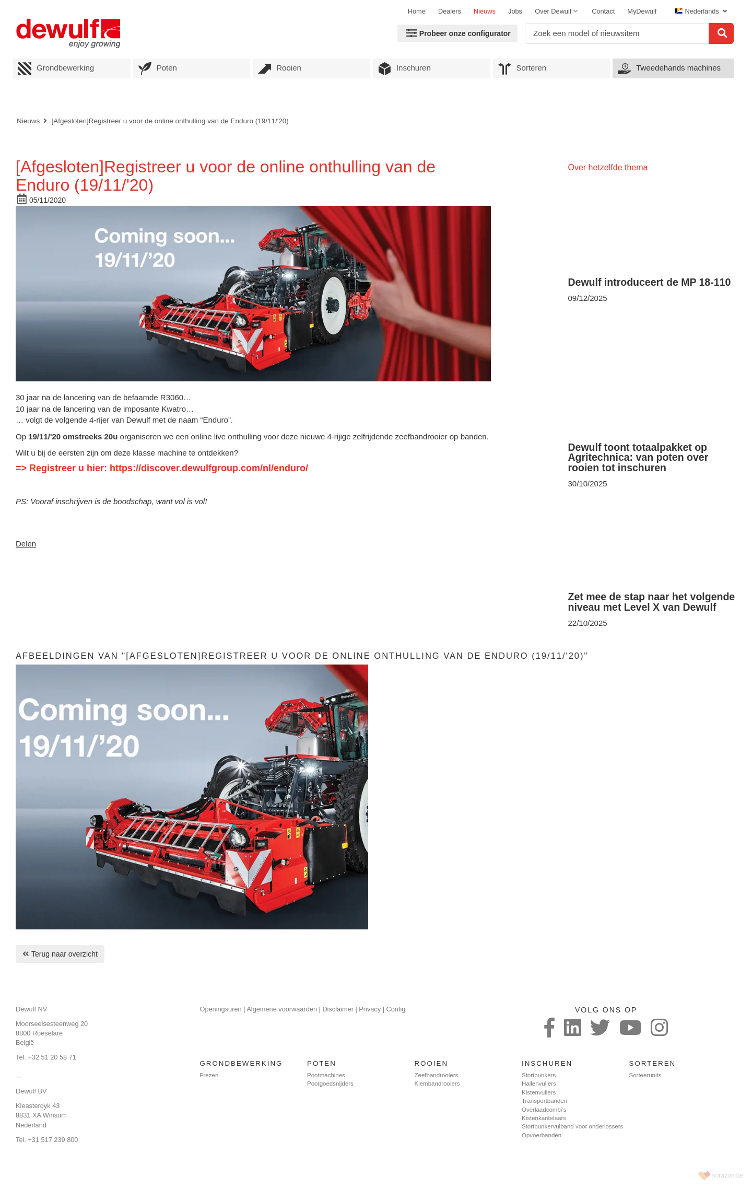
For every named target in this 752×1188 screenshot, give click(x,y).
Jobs (515, 11)
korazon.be (727, 1175)
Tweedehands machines (669, 68)
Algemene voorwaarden (281, 1009)
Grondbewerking (56, 68)
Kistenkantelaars (544, 1118)
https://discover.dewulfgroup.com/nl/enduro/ (209, 468)
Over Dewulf (553, 11)
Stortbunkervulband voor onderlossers (572, 1126)
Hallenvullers (539, 1083)
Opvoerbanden (541, 1135)
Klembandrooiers (437, 1083)
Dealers (449, 11)
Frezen (209, 1075)
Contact (603, 11)
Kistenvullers (539, 1092)
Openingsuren (221, 1009)
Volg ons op (606, 1010)
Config (396, 1009)
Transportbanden (544, 1101)
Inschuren (404, 68)
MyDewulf (641, 11)
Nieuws (485, 11)
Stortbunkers (539, 1075)
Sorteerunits (645, 1075)
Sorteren (522, 68)
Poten (157, 68)
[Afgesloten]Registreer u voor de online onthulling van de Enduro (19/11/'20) (169, 121)
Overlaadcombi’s (544, 1110)
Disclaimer (338, 1009)
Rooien (279, 68)
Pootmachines (326, 1075)
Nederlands (698, 11)
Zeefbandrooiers (437, 1075)
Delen (26, 543)
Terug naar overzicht (64, 954)
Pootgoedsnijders (330, 1083)
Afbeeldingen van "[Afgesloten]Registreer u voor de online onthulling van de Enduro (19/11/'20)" (302, 655)
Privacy (370, 1009)
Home (417, 11)
